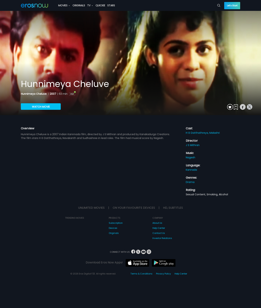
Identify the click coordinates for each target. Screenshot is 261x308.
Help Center (158, 228)
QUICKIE (100, 5)
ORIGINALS (78, 5)
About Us (157, 222)
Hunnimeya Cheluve (34, 94)
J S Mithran (193, 145)
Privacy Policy (163, 273)
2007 (53, 94)
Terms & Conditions (141, 273)
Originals (114, 233)
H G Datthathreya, (197, 133)
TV (90, 5)
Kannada (191, 170)
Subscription (116, 222)
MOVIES (64, 5)
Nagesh (190, 157)
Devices (113, 228)
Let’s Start (232, 5)
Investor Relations (162, 238)
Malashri (214, 133)
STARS (111, 5)
